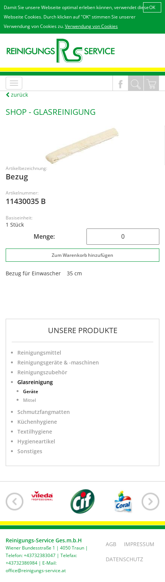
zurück (17, 94)
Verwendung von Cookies (91, 26)
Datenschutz (124, 559)
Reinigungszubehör (42, 372)
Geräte (30, 391)
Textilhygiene (34, 431)
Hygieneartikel (36, 441)
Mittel (29, 400)
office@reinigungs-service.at (36, 570)
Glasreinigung (35, 382)
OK (152, 7)
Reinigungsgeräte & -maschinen (58, 362)
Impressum (139, 544)
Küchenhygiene (37, 421)
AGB (111, 544)
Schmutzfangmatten (43, 411)
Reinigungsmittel (39, 352)
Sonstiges (29, 451)
